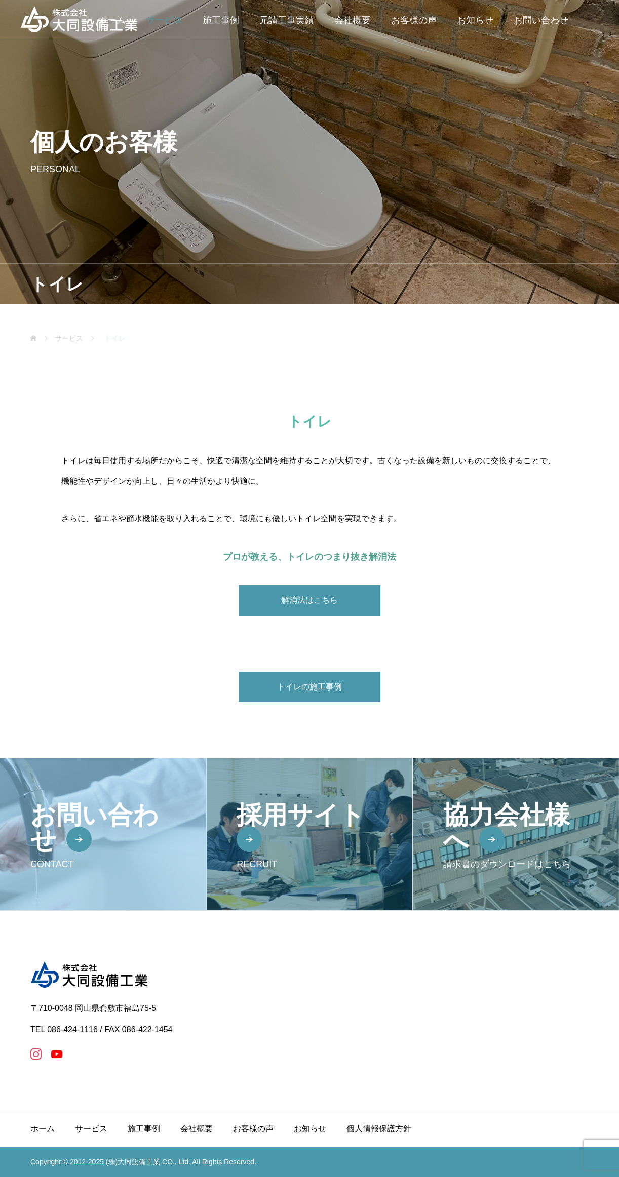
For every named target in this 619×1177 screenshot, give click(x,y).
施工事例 (221, 20)
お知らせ (475, 20)
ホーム (42, 1128)
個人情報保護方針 (378, 1128)
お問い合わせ (541, 20)
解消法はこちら (309, 600)
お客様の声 (414, 20)
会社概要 (352, 20)
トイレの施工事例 (309, 686)
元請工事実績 (286, 20)
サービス (164, 20)
